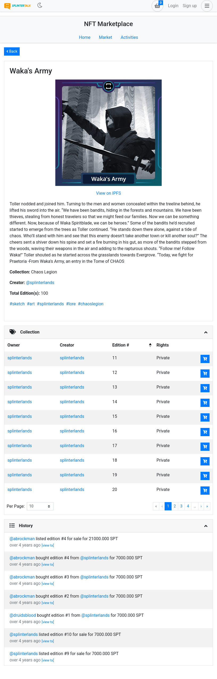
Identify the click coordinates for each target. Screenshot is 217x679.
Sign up (190, 5)
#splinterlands (50, 303)
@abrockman (23, 538)
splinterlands (19, 357)
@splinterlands (40, 282)
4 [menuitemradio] (188, 506)
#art (31, 303)
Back (11, 51)
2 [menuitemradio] (175, 506)
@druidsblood (23, 615)
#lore (71, 303)
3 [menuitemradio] (181, 506)
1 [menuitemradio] (168, 506)
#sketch (17, 303)
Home (84, 37)
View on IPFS (108, 193)
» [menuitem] (207, 506)
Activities (129, 37)
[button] (206, 6)
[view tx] (48, 545)
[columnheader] (131, 345)
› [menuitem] (201, 506)
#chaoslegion (90, 303)
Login (173, 5)
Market (105, 37)
